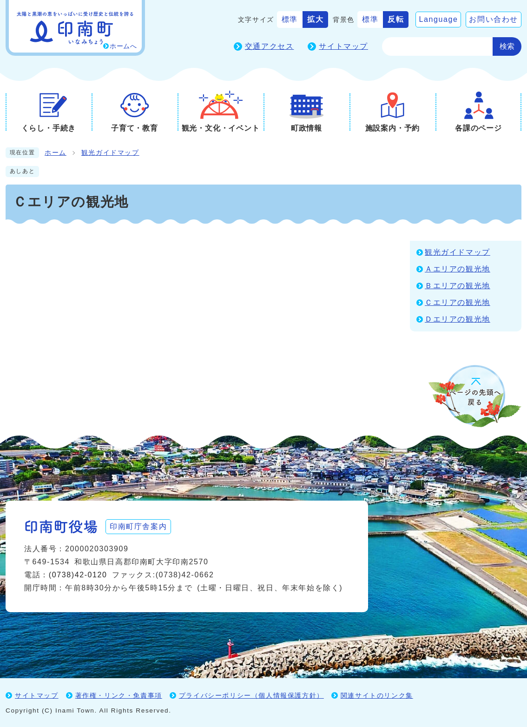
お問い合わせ (493, 19)
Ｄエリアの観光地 (457, 319)
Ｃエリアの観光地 (457, 302)
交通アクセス (269, 46)
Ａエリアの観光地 (457, 269)
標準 (290, 19)
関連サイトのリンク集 (377, 695)
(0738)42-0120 (78, 575)
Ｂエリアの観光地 (457, 286)
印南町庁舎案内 (138, 526)
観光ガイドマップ (110, 152)
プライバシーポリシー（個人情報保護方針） (251, 695)
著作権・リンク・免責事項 (118, 695)
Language (438, 19)
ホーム (55, 152)
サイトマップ (343, 46)
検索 (507, 46)
